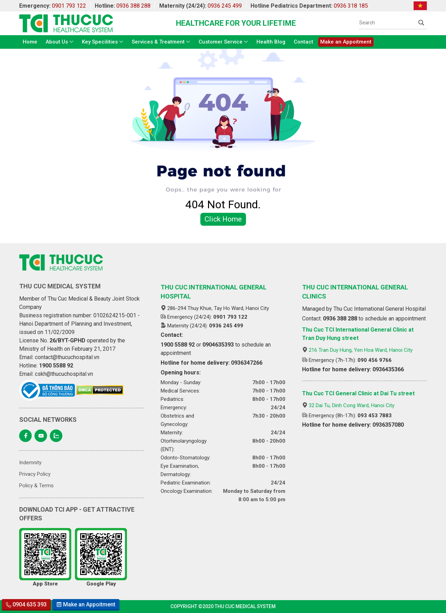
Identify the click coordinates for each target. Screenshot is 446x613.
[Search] (387, 23)
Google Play (101, 557)
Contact (303, 42)
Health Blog (270, 42)
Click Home (223, 219)
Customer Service (221, 42)
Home (30, 42)
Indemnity (30, 462)
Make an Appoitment (345, 42)
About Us (57, 42)
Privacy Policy (35, 474)
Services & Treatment (158, 42)
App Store (45, 557)
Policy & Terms (36, 485)
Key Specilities (100, 42)
